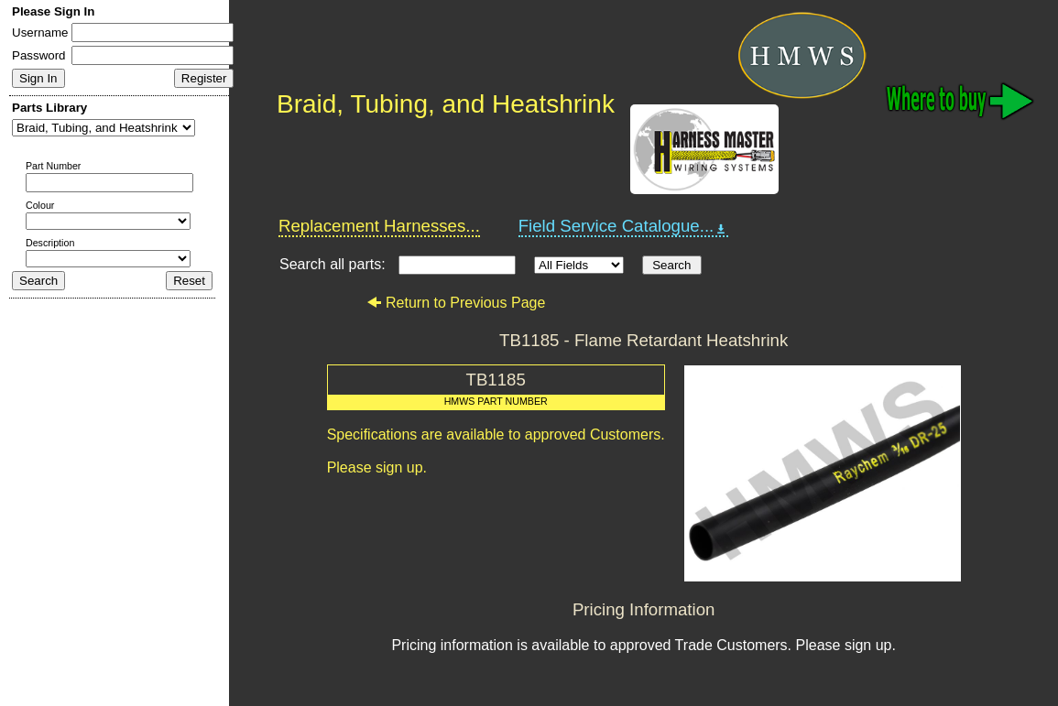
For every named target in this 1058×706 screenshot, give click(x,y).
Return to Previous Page (455, 302)
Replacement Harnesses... (379, 225)
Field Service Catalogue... (623, 226)
